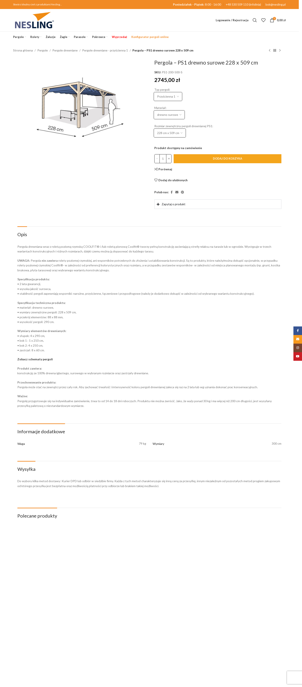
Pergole (42, 50)
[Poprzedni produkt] (269, 50)
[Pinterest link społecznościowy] (182, 192)
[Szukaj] (254, 20)
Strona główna (23, 50)
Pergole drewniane (65, 50)
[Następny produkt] (279, 50)
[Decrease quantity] (157, 158)
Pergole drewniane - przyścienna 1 (105, 50)
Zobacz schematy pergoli (35, 359)
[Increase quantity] (168, 158)
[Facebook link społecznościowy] (171, 192)
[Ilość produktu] (163, 158)
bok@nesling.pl (276, 4)
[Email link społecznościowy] (177, 192)
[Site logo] (34, 20)
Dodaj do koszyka (227, 158)
